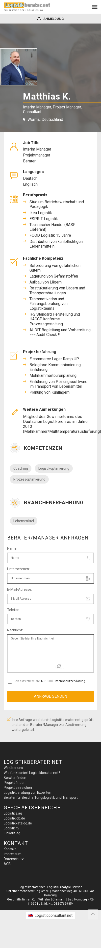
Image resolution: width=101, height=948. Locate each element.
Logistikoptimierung (53, 468)
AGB (44, 681)
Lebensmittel (23, 521)
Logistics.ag (13, 813)
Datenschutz (14, 859)
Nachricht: (15, 630)
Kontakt (10, 849)
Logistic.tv (11, 828)
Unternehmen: (18, 569)
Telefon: (13, 610)
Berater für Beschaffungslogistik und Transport (41, 797)
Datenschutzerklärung (69, 681)
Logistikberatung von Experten (27, 792)
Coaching (20, 468)
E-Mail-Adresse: (19, 589)
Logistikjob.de (14, 818)
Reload (59, 666)
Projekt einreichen (18, 788)
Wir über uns (13, 768)
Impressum (13, 854)
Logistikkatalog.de (18, 823)
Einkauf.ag (12, 833)
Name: (12, 548)
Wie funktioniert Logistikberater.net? (32, 773)
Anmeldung (50, 19)
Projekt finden (14, 783)
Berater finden (15, 778)
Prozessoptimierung (29, 479)
